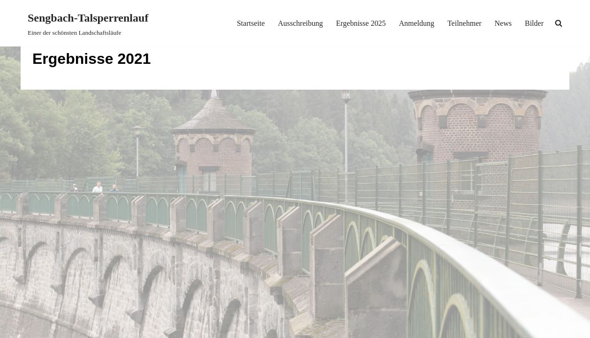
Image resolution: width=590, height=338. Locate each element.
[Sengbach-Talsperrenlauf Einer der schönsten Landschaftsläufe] (88, 23)
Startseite (251, 23)
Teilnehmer (464, 23)
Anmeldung (416, 23)
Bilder (534, 23)
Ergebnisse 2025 (361, 23)
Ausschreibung (300, 23)
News (503, 23)
